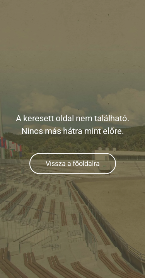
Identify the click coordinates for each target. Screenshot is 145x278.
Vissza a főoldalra (73, 163)
